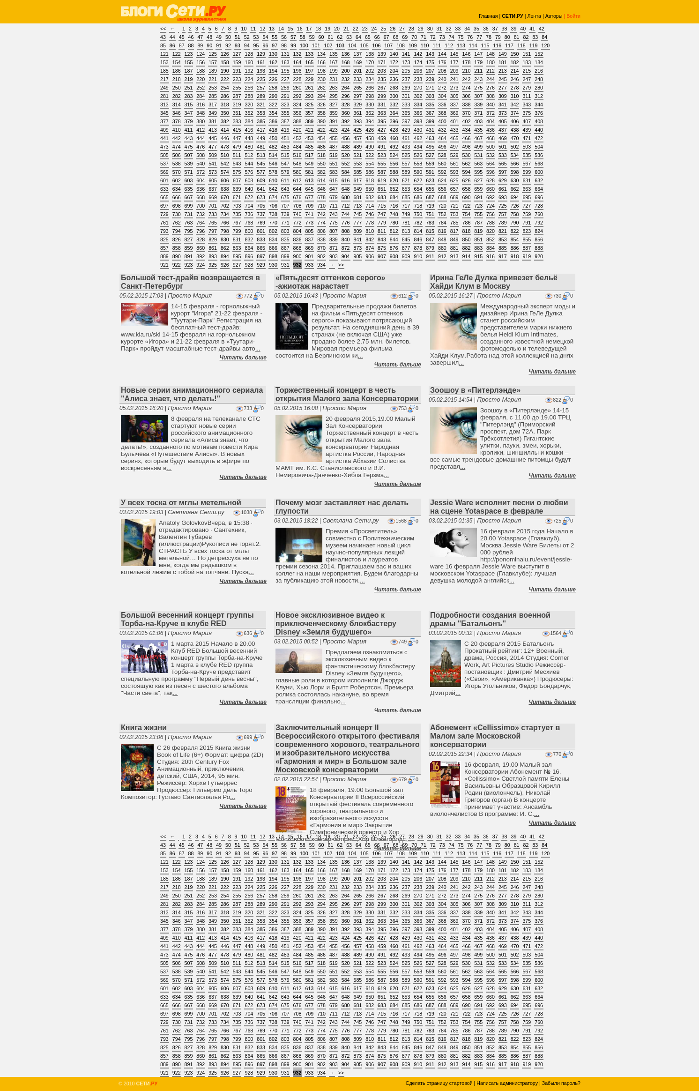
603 (189, 180)
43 (163, 37)
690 (466, 197)
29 (421, 28)
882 (466, 248)
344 (539, 104)
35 (476, 28)
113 (461, 45)
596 (490, 172)
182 (515, 62)
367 (430, 113)
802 (273, 231)
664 (539, 189)
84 (544, 37)
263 (333, 87)
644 (297, 189)
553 (358, 163)
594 (466, 172)
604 (200, 180)
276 (490, 87)
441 (164, 138)
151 (526, 54)
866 (273, 248)
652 (394, 189)
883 (478, 248)
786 (466, 222)
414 (225, 130)
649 (358, 189)
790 (515, 222)
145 (454, 54)
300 (394, 96)
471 (526, 138)
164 (297, 62)
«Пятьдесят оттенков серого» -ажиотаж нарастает (330, 282)
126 (225, 54)
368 (442, 113)
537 (164, 163)
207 (430, 71)
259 (285, 87)
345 (164, 113)
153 (164, 62)
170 (369, 62)
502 (515, 146)
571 (189, 172)
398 (418, 121)
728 (539, 206)
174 (418, 62)
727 (526, 206)
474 (176, 146)
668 (200, 197)
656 (442, 189)
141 (406, 54)
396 (394, 121)
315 (189, 104)
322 (273, 104)
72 (433, 37)
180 (490, 62)
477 (212, 146)
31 (439, 28)
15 (290, 28)
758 (515, 214)
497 (454, 146)
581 (309, 172)
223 (237, 79)
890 (176, 256)
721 (454, 206)
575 (237, 172)
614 (321, 180)
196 (297, 71)
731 (189, 214)
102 (328, 45)
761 (164, 222)
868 (297, 248)
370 (466, 113)
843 (382, 239)
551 (333, 163)
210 (466, 71)
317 (212, 104)
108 (400, 45)
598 (515, 172)
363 (382, 113)
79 (498, 37)
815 (430, 231)
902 (321, 256)
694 (515, 197)
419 (285, 130)
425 (358, 130)
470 (515, 138)
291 (285, 96)
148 (490, 54)
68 (395, 37)
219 (189, 79)
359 (333, 113)
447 (237, 138)
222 (225, 79)
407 (526, 121)
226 (273, 79)
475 (189, 146)
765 (212, 222)
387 (285, 121)
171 (382, 62)
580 (297, 172)
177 (454, 62)
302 (418, 96)
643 (285, 189)
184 (539, 62)
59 (312, 37)
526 (418, 155)
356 (297, 113)
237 (406, 79)
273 (454, 87)
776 (346, 222)
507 (189, 155)
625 (454, 180)
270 (418, 87)
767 (237, 222)
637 (212, 189)
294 (321, 96)
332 (394, 104)
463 (430, 138)
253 (212, 87)
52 (247, 37)
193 (261, 71)
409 (164, 130)
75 (461, 37)
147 (478, 54)
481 (261, 146)
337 (454, 104)
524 (394, 155)
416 (249, 130)
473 (164, 146)
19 (327, 28)
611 (285, 180)
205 (406, 71)
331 (382, 104)
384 (249, 121)
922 (176, 265)
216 (539, 71)
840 (346, 239)
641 (261, 189)
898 (273, 256)
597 (502, 172)
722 (466, 206)
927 (237, 265)
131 (285, 54)
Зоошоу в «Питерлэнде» (475, 390)
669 (212, 197)
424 (346, 130)
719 (430, 206)
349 (212, 113)
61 (330, 37)
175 (430, 62)
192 (249, 71)
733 (212, 214)
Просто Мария (190, 295)
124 (200, 54)
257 (261, 87)
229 (309, 79)
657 (454, 189)
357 (309, 113)
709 (309, 206)
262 (321, 87)
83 (535, 37)
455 (333, 138)
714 (369, 206)
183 (526, 62)
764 (200, 222)
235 (382, 79)
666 (176, 197)
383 (237, 121)
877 (406, 248)
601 (164, 180)
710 (321, 206)
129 (261, 54)
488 (346, 146)
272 (442, 87)
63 (349, 37)
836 (297, 239)
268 (394, 87)
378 (176, 121)
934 (321, 265)
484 (297, 146)
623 (430, 180)
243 (478, 79)
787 (478, 222)
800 (249, 231)
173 (406, 62)
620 (394, 180)
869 (309, 248)
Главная (488, 16)
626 (466, 180)
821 (502, 231)
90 (209, 45)
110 (425, 45)
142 (418, 54)
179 (478, 62)
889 (164, 256)
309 (502, 96)
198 (321, 71)
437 (502, 130)
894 (225, 256)
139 (382, 54)
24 (374, 28)
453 (309, 138)
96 (265, 45)
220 (200, 79)
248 (539, 79)
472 (539, 138)
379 (189, 121)
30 (430, 28)
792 (539, 222)
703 (237, 206)
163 (285, 62)
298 (369, 96)
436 (490, 130)
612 (297, 180)
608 (249, 180)
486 (321, 146)
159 (237, 62)
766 (225, 222)
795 (189, 231)
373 (502, 113)
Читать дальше (243, 357)
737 (261, 214)
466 (466, 138)
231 (333, 79)
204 (394, 71)
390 (321, 121)
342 (515, 104)
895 (237, 256)
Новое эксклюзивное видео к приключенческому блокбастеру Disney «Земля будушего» (335, 623)
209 (454, 71)
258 (273, 87)
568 (539, 163)
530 (466, 155)
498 (466, 146)
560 (442, 163)
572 (200, 172)
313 (164, 104)
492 (394, 146)
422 (321, 130)
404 (490, 121)
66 (377, 37)
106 (376, 45)
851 (478, 239)
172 (394, 62)
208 (442, 71)
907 (382, 256)
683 (382, 197)
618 (369, 180)
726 (515, 206)
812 (394, 231)
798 (225, 231)
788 (490, 222)
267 (382, 87)
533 (502, 155)
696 (539, 197)
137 (358, 54)
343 (526, 104)
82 (526, 37)
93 (237, 45)
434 (466, 130)
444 (200, 138)
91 (219, 45)
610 (273, 180)
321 (261, 104)
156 (200, 62)
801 (261, 231)
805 (309, 231)
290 (273, 96)
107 (388, 45)
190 (225, 71)
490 (369, 146)
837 (309, 239)
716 (394, 206)
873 (358, 248)
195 (285, 71)
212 (490, 71)
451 (285, 138)
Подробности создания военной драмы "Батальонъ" (490, 619)
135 (333, 54)
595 (478, 172)
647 (333, 189)
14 (281, 28)
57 (293, 37)
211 (478, 71)
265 (358, 87)
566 (515, 163)
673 (261, 197)
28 (411, 28)
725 (502, 206)
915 (478, 256)
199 (333, 71)
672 (249, 197)
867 (285, 248)
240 (442, 79)
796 (200, 231)
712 (346, 206)
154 (176, 62)
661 (502, 189)
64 (358, 37)
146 (466, 54)
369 (454, 113)
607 (237, 180)
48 (209, 37)
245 (502, 79)
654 (418, 189)
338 (466, 104)
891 (189, 256)
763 (189, 222)
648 (346, 189)
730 (176, 214)
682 (369, 197)
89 (200, 45)
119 (533, 45)
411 (189, 130)
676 (297, 197)
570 (176, 172)
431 (430, 130)
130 (273, 54)
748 (394, 214)
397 (406, 121)
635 (189, 189)
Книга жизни (144, 728)
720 (442, 206)
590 (418, 172)
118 (521, 45)
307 (478, 96)
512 (249, 155)
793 (164, 231)
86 (172, 45)
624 (442, 180)
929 (261, 265)
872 (346, 248)
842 (369, 239)
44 (172, 37)
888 (539, 248)
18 (318, 28)
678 (321, 197)
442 (176, 138)
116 (497, 45)
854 (515, 239)
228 (297, 79)
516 (297, 155)
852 (490, 239)
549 (309, 163)
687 (430, 197)
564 (490, 163)
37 (495, 28)
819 (478, 231)
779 (382, 222)
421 (309, 130)
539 (189, 163)
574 (225, 172)
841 (358, 239)
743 (333, 214)
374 (515, 113)
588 (394, 172)
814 (418, 231)
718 (418, 206)
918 (515, 256)
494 (418, 146)
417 (261, 130)
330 (369, 104)
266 (369, 87)
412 (200, 130)
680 (346, 197)
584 (346, 172)
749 (406, 214)
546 (273, 163)
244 (490, 79)
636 (200, 189)
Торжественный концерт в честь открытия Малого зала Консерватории (346, 394)
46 (191, 37)
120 (546, 45)
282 (176, 96)
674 (273, 197)
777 (358, 222)
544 (249, 163)
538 (176, 163)
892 (200, 256)
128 (249, 54)
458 (369, 138)
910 (418, 256)
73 (442, 37)
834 (273, 239)
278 (515, 87)
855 (526, 239)
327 (333, 104)
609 (261, 180)
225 (261, 79)
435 (478, 130)
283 (189, 96)
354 (273, 113)
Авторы (554, 16)
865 (261, 248)
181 (502, 62)
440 (539, 130)
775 (333, 222)
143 (430, 54)
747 (382, 214)
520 (346, 155)
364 (394, 113)
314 (176, 104)
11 (253, 28)
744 (346, 214)
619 (382, 180)
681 (358, 197)
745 (358, 214)
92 (228, 45)
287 (237, 96)
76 (470, 37)
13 (272, 28)
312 (539, 96)
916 (490, 256)
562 (466, 163)
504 (539, 146)
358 (321, 113)
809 (358, 231)
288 (249, 96)
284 (200, 96)
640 (249, 189)
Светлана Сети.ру (196, 512)
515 (285, 155)
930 (273, 265)
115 (485, 45)
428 (394, 130)
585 (358, 172)
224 (249, 79)
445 (212, 138)
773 (309, 222)
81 (517, 37)
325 (309, 104)
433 (454, 130)
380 (200, 121)
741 (309, 214)
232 (346, 79)
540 (200, 163)
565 (502, 163)
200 (346, 71)
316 (200, 104)
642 (273, 189)
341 (502, 104)
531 (478, 155)
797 (212, 231)
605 (212, 180)
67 (386, 37)
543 (237, 163)
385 (261, 121)
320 (249, 104)
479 (237, 146)
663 (526, 189)
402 (466, 121)
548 (297, 163)
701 (212, 206)
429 (406, 130)
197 (309, 71)
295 (333, 96)
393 (358, 121)
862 (225, 248)
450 (273, 138)
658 (466, 189)
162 (273, 62)
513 (261, 155)
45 (182, 37)
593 (454, 172)
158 (225, 62)
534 (515, 155)
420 (297, 130)
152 (539, 54)
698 (176, 206)
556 (394, 163)
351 (237, 113)
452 (297, 138)
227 (285, 79)
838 (321, 239)
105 (364, 45)
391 (333, 121)
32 (448, 28)
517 (309, 155)
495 (430, 146)
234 (369, 79)
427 (382, 130)
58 (302, 37)
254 (225, 87)
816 (442, 231)
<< (163, 28)
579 (285, 172)
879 (430, 248)
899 (285, 256)
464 (442, 138)
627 (478, 180)
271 (430, 87)
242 (466, 79)
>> (341, 265)
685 (406, 197)
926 (225, 265)
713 (358, 206)
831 (237, 239)
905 (358, 256)
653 (406, 189)
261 (309, 87)
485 (309, 146)
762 (176, 222)
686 (418, 197)
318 (225, 104)
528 (442, 155)
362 (369, 113)
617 (358, 180)
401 (454, 121)
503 (526, 146)
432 (442, 130)
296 (346, 96)
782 (418, 222)
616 (346, 180)
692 (490, 197)
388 (297, 121)
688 (442, 197)
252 (200, 87)
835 (285, 239)
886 (515, 248)
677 (309, 197)
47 (200, 37)
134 (321, 54)
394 (369, 121)
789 (502, 222)
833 (261, 239)
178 (466, 62)
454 (321, 138)
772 (297, 222)
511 (237, 155)
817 (454, 231)
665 (164, 197)
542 (225, 163)
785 (454, 222)
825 (164, 239)
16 (300, 28)
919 (526, 256)
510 (225, 155)
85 (163, 45)
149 (502, 54)
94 (247, 45)
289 (261, 96)
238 (418, 79)
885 (502, 248)
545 (261, 163)
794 (176, 231)
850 (466, 239)
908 (394, 256)
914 (466, 256)
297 (358, 96)
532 (490, 155)
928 (249, 265)
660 (490, 189)
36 (486, 28)
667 (189, 197)
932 (297, 265)
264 (346, 87)
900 (297, 256)
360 (346, 113)
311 (526, 96)
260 (297, 87)
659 (478, 189)
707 (285, 206)
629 (502, 180)
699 (189, 206)
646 (321, 189)
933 (309, 265)
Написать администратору (507, 1083)
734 (225, 214)
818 (466, 231)
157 (212, 62)
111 (436, 45)
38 (504, 28)
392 (346, 121)
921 (164, 265)
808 (346, 231)
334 (418, 104)
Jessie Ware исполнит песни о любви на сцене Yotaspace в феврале (499, 507)
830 (225, 239)
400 (442, 121)
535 (526, 155)
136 (346, 54)
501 (502, 146)
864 (249, 248)
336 (442, 104)
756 (490, 214)
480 (249, 146)
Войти (573, 16)
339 (478, 104)
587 (382, 172)
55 (274, 37)
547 (285, 163)
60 (321, 37)
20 (337, 28)
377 (164, 121)
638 (225, 189)
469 (502, 138)
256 (249, 87)
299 (382, 96)
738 (273, 214)
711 (333, 206)
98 (284, 45)
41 (532, 28)
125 (212, 54)
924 (200, 265)
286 (225, 96)
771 (285, 222)
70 (414, 37)
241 (454, 79)
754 (466, 214)
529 (454, 155)
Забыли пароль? (561, 1083)
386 (273, 121)
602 (176, 180)
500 (490, 146)
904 (346, 256)
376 (539, 113)
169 (358, 62)
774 (321, 222)
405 (502, 121)
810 (369, 231)
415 (237, 130)
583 (333, 172)
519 (333, 155)
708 (297, 206)
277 (502, 87)
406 (515, 121)
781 (406, 222)
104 (352, 45)
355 (285, 113)
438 (515, 130)
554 (369, 163)
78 (488, 37)
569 (164, 172)
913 (454, 256)
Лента (534, 16)
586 (369, 172)
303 (430, 96)
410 (176, 130)
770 (273, 222)
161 (261, 62)
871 (333, 248)
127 (237, 54)
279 (526, 87)
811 (382, 231)
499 (478, 146)
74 (451, 37)
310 (515, 96)
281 (164, 96)
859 (189, 248)
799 (237, 231)
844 (394, 239)
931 (285, 265)
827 (189, 239)
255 (237, 87)
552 (346, 163)
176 (442, 62)
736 (249, 214)
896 (249, 256)
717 (406, 206)
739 (285, 214)
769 (261, 222)
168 (346, 62)
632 (539, 180)
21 (346, 28)
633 (164, 189)
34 (467, 28)
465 (454, 138)
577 (261, 172)
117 (509, 45)
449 (261, 138)
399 (430, 121)
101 (316, 45)
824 (539, 231)
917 (502, 256)
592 (442, 172)
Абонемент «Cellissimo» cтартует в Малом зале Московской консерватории (495, 736)
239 (430, 79)
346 (176, 113)
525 (406, 155)
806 (321, 231)
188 (200, 71)
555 (382, 163)
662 (515, 189)
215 (526, 71)
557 (406, 163)
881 (454, 248)
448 (249, 138)
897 (261, 256)
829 (212, 239)
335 (430, 104)
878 (418, 248)
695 (526, 197)
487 (333, 146)
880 (442, 248)
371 (478, 113)
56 (284, 37)
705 (261, 206)
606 (225, 180)
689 (454, 197)
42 (541, 28)
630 (515, 180)
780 (394, 222)
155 (189, 62)
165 (309, 62)
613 (309, 180)
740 (297, 214)
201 (358, 71)
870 (321, 248)
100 (304, 45)
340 (490, 104)
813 (406, 231)
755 (478, 214)
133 (309, 54)
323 (285, 104)
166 (321, 62)
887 (526, 248)
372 (490, 113)
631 (526, 180)
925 (212, 265)
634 (176, 189)
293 (309, 96)
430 (418, 130)
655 (430, 189)
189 (212, 71)
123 (189, 54)
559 (430, 163)
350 (225, 113)
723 (478, 206)
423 (333, 130)
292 (297, 96)
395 (382, 121)
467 (478, 138)
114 (473, 45)
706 (273, 206)
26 (392, 28)
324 (297, 104)
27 (402, 28)
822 (515, 231)
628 (490, 180)
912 (442, 256)
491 (382, 146)
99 (293, 45)
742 (321, 214)
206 (418, 71)
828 (200, 239)
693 (502, 197)
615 (333, 180)
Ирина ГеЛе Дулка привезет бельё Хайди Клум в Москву (494, 282)
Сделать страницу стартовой (439, 1083)
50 (228, 37)
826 (176, 239)
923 (189, 265)
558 (418, 163)
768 (249, 222)
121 (164, 54)
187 (189, 71)
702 (225, 206)
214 (515, 71)
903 (333, 256)
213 (502, 71)
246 (515, 79)
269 (406, 87)
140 (394, 54)
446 (225, 138)
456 (346, 138)
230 (321, 79)
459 (382, 138)
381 (212, 121)
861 (212, 248)
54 (265, 37)
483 (285, 146)
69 (405, 37)
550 (321, 163)
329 (358, 104)
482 (273, 146)
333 (406, 104)
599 (526, 172)
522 (369, 155)
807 (333, 231)
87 (182, 45)
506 (176, 155)
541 (212, 163)
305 (454, 96)
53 (256, 37)
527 (430, 155)
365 (406, 113)
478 (225, 146)
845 (406, 239)
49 (219, 37)
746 (369, 214)
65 (368, 37)
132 (297, 54)
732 (200, 214)
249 (164, 87)
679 (333, 197)
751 (430, 214)
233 (358, 79)
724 (490, 206)
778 (369, 222)
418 (273, 130)
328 (346, 104)
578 (273, 172)
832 (249, 239)
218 (176, 79)
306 (466, 96)
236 (394, 79)
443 (189, 138)
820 (490, 231)
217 (164, 79)
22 (355, 28)
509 (212, 155)
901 (309, 256)
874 (369, 248)
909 (406, 256)
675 (285, 197)
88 (191, 45)
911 (430, 256)
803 (285, 231)
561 (454, 163)
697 (164, 206)
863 (237, 248)
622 (418, 180)
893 (212, 256)
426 (369, 130)
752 (442, 214)
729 (164, 214)
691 (478, 197)
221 (212, 79)
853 (502, 239)
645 (309, 189)
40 (523, 28)
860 (200, 248)
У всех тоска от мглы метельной (181, 503)
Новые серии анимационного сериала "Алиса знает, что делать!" (192, 394)
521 (358, 155)
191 (237, 71)
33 (458, 28)
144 (442, 54)
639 (237, 189)
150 (515, 54)
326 (321, 104)
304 (442, 96)
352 (249, 113)
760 (539, 214)
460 (394, 138)
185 (164, 71)
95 (256, 45)
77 (479, 37)
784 (442, 222)
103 (340, 45)
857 (164, 248)
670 (225, 197)
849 (454, 239)
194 (273, 71)
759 (526, 214)
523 (382, 155)
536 (539, 155)
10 (244, 28)
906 (369, 256)
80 (507, 37)
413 (212, 130)
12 (262, 28)
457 (358, 138)
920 (539, 256)
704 (249, 206)
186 (176, 71)
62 (339, 37)
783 (430, 222)
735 (237, 214)
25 (383, 28)
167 (333, 62)
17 (309, 28)
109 (413, 45)
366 (418, 113)
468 (490, 138)
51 (237, 37)
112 (449, 45)
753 (454, 214)
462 (418, 138)
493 (406, 146)
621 (406, 180)
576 (249, 172)
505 (164, 155)
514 (273, 155)
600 (539, 172)
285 (212, 96)
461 (406, 138)
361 (358, 113)
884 (490, 248)
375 (526, 113)
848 (442, 239)
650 (369, 189)
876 (394, 248)
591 (430, 172)
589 (406, 172)
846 (418, 239)
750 (418, 214)
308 (490, 96)
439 (526, 130)
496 (442, 146)
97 (274, 45)
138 (369, 54)
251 (189, 87)
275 (478, 87)
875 (382, 248)
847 (430, 239)
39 (513, 28)
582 (321, 172)
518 (321, 155)
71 (423, 37)
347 (189, 113)
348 (200, 113)
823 (526, 231)
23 (365, 28)
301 (406, 96)
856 (539, 239)
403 (478, 121)
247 (526, 79)
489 (358, 146)
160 (249, 62)
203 (382, 71)
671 (237, 197)
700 (200, 206)
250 (176, 87)
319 (237, 104)
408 (539, 121)
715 (382, 206)
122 (176, 54)
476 (200, 146)
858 (176, 248)
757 (502, 214)
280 (539, 87)
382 (225, 121)
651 (382, 189)
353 (261, 113)
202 (369, 71)
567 (526, 163)
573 (212, 172)
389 (309, 121)
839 (333, 239)
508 (200, 155)
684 (394, 197)
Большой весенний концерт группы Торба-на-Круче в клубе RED (187, 619)
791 (526, 222)
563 (478, 163)
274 (466, 87)
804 (297, 231)
